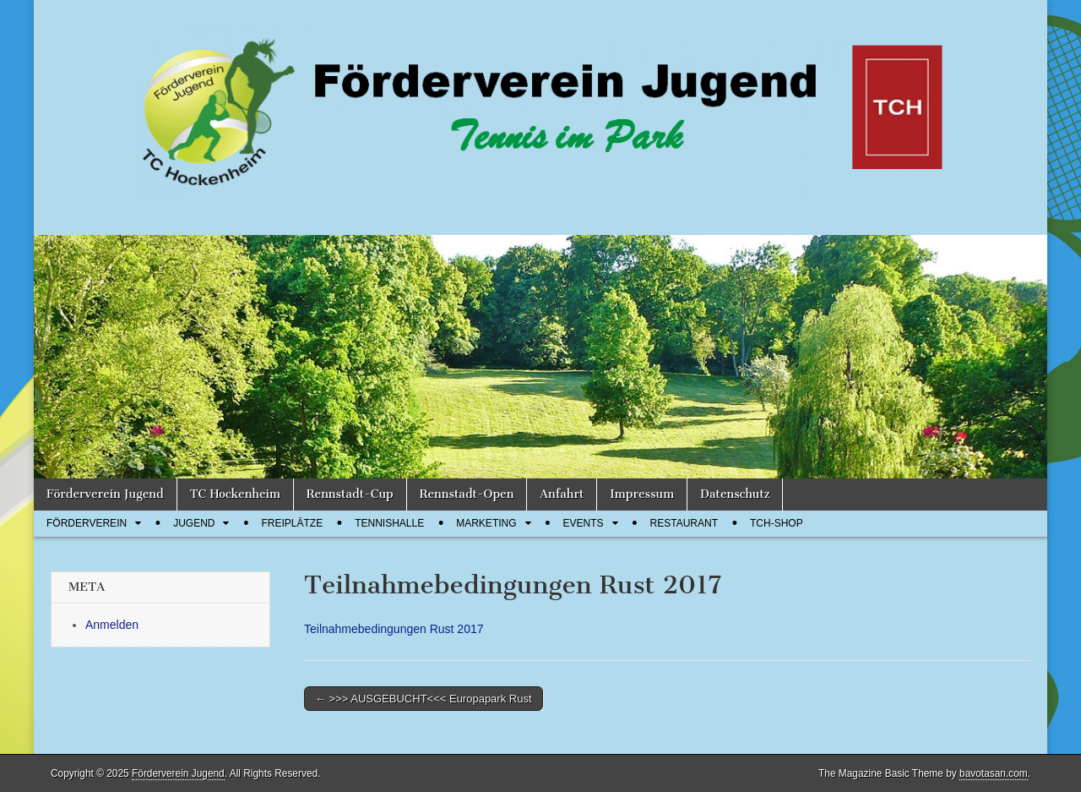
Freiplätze (292, 523)
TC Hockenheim (235, 494)
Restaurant (684, 523)
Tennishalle (389, 523)
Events (583, 523)
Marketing (486, 523)
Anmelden (112, 624)
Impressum (642, 494)
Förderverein (86, 523)
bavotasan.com (993, 773)
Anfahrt (562, 494)
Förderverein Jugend (105, 494)
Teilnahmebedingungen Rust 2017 (394, 629)
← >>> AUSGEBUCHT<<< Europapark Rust (423, 698)
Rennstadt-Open (467, 494)
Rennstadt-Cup (350, 494)
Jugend (194, 523)
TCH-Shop (776, 523)
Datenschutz (734, 494)
